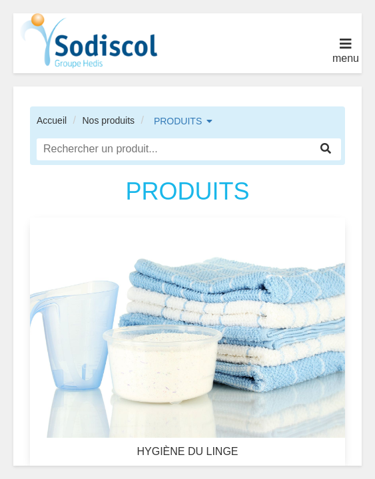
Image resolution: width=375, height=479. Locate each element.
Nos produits (108, 120)
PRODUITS (178, 121)
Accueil (52, 120)
